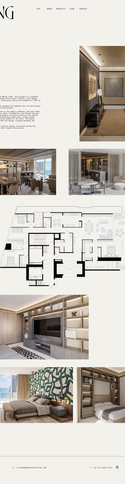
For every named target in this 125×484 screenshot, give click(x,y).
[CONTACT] (83, 8)
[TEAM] (72, 8)
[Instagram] (117, 467)
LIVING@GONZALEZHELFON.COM (31, 468)
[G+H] (38, 8)
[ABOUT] (49, 8)
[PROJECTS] (60, 8)
